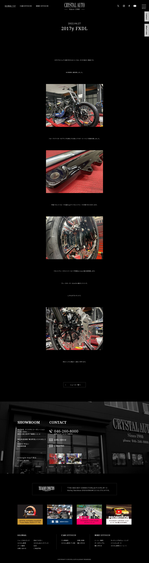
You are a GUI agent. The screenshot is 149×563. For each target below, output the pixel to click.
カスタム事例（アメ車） (68, 543)
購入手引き (81, 543)
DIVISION (26, 6)
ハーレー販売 (99, 540)
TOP (10, 6)
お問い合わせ (60, 439)
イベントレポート (116, 543)
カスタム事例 (21, 543)
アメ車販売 (65, 540)
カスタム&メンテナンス (41, 543)
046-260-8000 (66, 431)
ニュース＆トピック (23, 540)
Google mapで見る (27, 457)
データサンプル (100, 543)
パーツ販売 (21, 546)
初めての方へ (38, 540)
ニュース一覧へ (75, 385)
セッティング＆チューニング (119, 540)
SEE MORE (24, 460)
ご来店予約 (59, 445)
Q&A (35, 546)
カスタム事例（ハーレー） (119, 546)
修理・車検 (80, 540)
